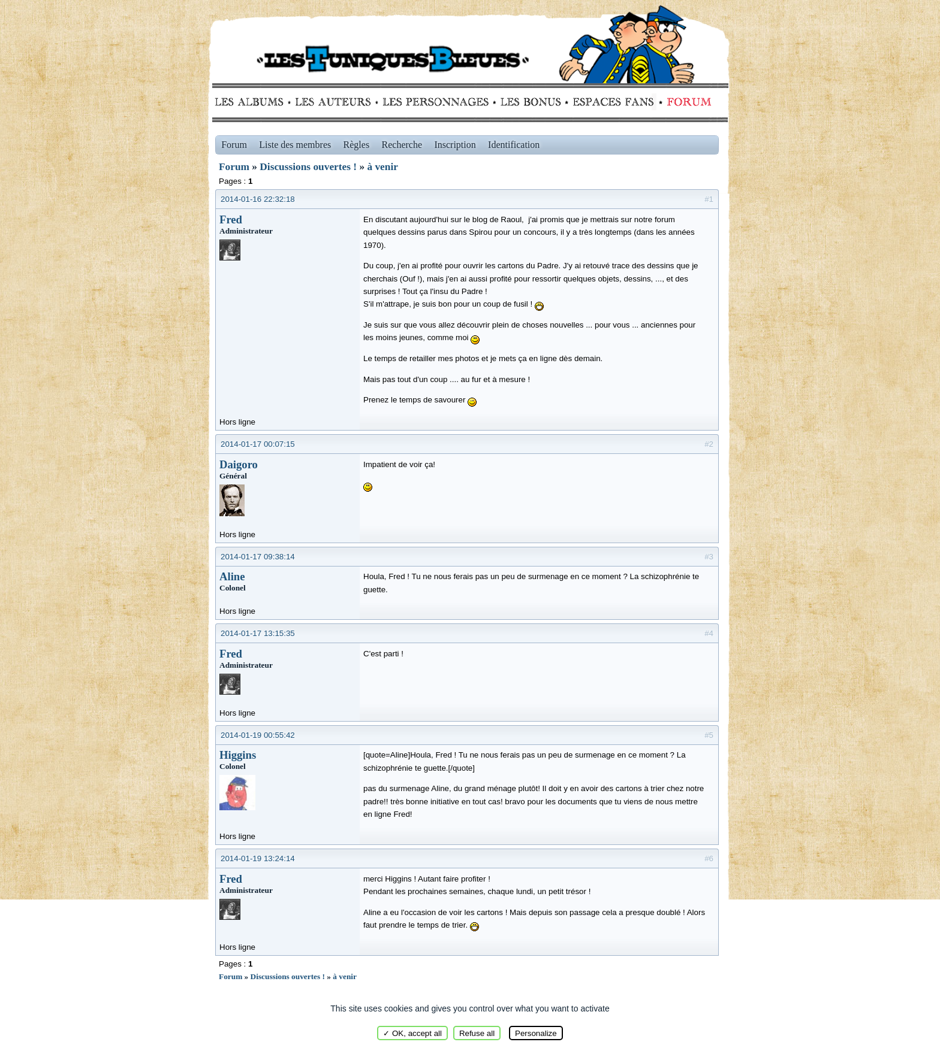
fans (613, 101)
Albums (252, 101)
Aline (232, 576)
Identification (514, 145)
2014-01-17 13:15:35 (258, 633)
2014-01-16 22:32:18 (258, 199)
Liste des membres (295, 145)
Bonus (530, 101)
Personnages (435, 101)
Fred (230, 219)
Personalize (536, 1033)
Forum (686, 101)
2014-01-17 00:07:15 (258, 444)
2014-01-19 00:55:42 (258, 735)
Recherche (402, 145)
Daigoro (238, 464)
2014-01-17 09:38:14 (258, 556)
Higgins (237, 755)
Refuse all (477, 1033)
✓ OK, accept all (412, 1033)
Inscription (454, 145)
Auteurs (337, 101)
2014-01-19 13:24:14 (258, 858)
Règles (357, 145)
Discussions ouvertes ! (308, 166)
